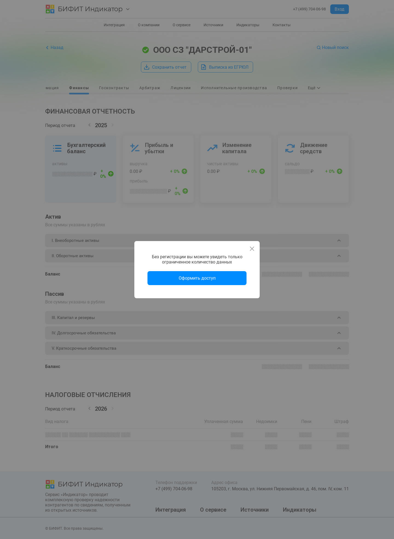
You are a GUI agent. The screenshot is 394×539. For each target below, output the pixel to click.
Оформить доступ (197, 278)
